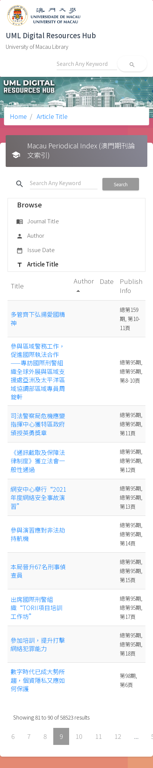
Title (18, 285)
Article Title (51, 116)
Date (107, 281)
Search (121, 184)
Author (30, 236)
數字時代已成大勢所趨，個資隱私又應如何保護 (38, 680)
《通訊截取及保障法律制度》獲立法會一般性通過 (38, 461)
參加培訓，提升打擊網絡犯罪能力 (38, 644)
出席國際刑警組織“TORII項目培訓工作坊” (36, 608)
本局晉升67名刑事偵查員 (38, 571)
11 (98, 736)
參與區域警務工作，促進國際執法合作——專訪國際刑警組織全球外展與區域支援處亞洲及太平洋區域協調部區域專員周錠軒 (38, 371)
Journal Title (37, 221)
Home (18, 116)
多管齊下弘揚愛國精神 (38, 318)
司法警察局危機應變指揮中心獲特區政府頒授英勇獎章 (38, 424)
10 (79, 736)
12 (117, 736)
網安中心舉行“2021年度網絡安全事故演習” (38, 497)
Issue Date (35, 250)
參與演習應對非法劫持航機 (38, 534)
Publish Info (131, 285)
